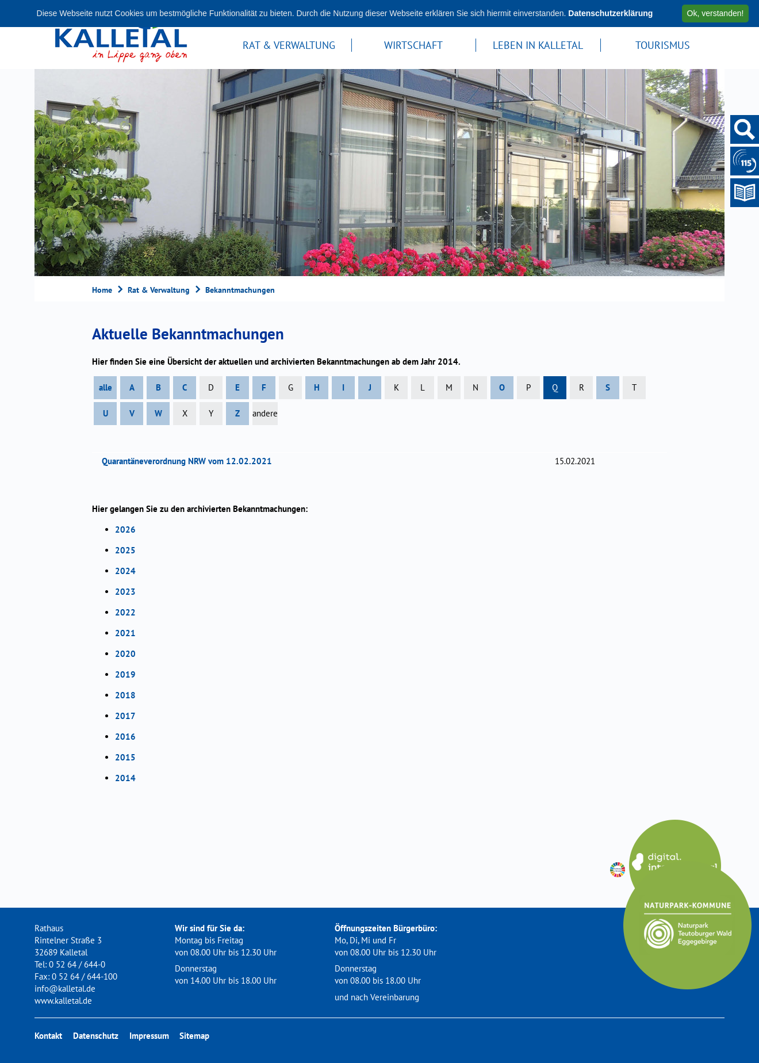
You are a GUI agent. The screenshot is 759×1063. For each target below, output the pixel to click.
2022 (125, 612)
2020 (125, 653)
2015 (125, 757)
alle (105, 387)
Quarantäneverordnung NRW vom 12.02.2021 (190, 461)
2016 (125, 736)
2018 (125, 695)
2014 (125, 778)
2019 (125, 674)
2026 (125, 529)
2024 (125, 570)
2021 (125, 633)
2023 (125, 591)
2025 (125, 550)
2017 (125, 715)
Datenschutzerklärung (610, 13)
